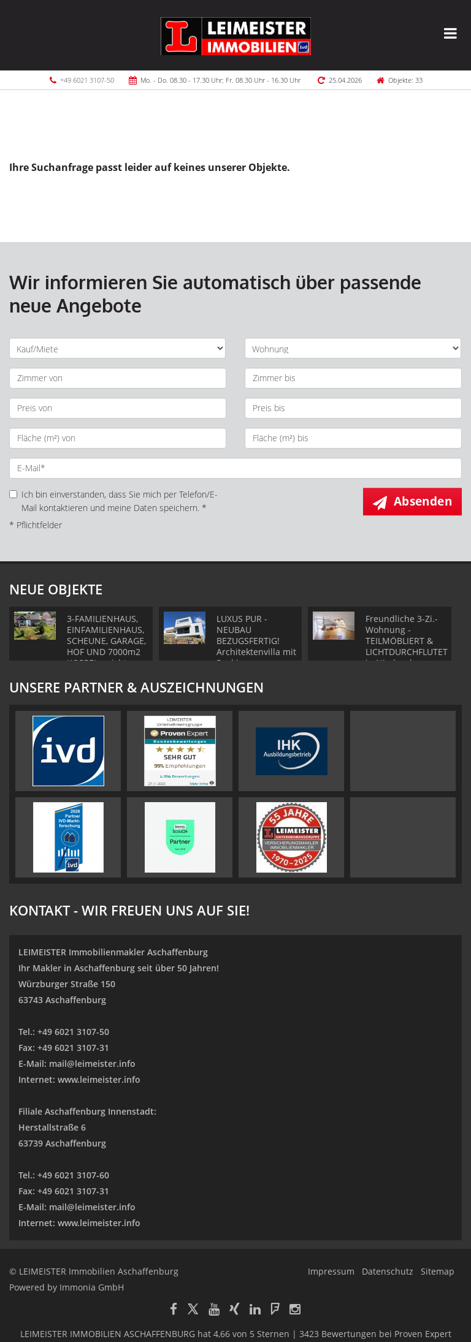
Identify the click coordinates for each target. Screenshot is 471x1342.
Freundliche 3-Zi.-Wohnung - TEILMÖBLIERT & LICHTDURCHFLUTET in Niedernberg (407, 641)
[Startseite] (236, 35)
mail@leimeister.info (92, 1063)
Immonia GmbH (91, 1287)
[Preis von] (117, 408)
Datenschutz (387, 1271)
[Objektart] (353, 348)
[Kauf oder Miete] (117, 348)
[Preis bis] (353, 408)
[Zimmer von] (117, 378)
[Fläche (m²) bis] (353, 438)
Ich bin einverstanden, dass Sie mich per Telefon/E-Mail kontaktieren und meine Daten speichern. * (113, 501)
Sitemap (437, 1271)
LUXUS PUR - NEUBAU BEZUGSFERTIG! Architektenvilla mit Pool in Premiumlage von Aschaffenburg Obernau (256, 657)
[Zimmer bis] (353, 378)
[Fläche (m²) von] (117, 438)
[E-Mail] (235, 468)
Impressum (331, 1271)
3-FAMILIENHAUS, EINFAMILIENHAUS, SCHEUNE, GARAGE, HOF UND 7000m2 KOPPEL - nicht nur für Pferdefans (106, 646)
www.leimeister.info (99, 1079)
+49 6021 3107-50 (87, 80)
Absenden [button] (423, 501)
